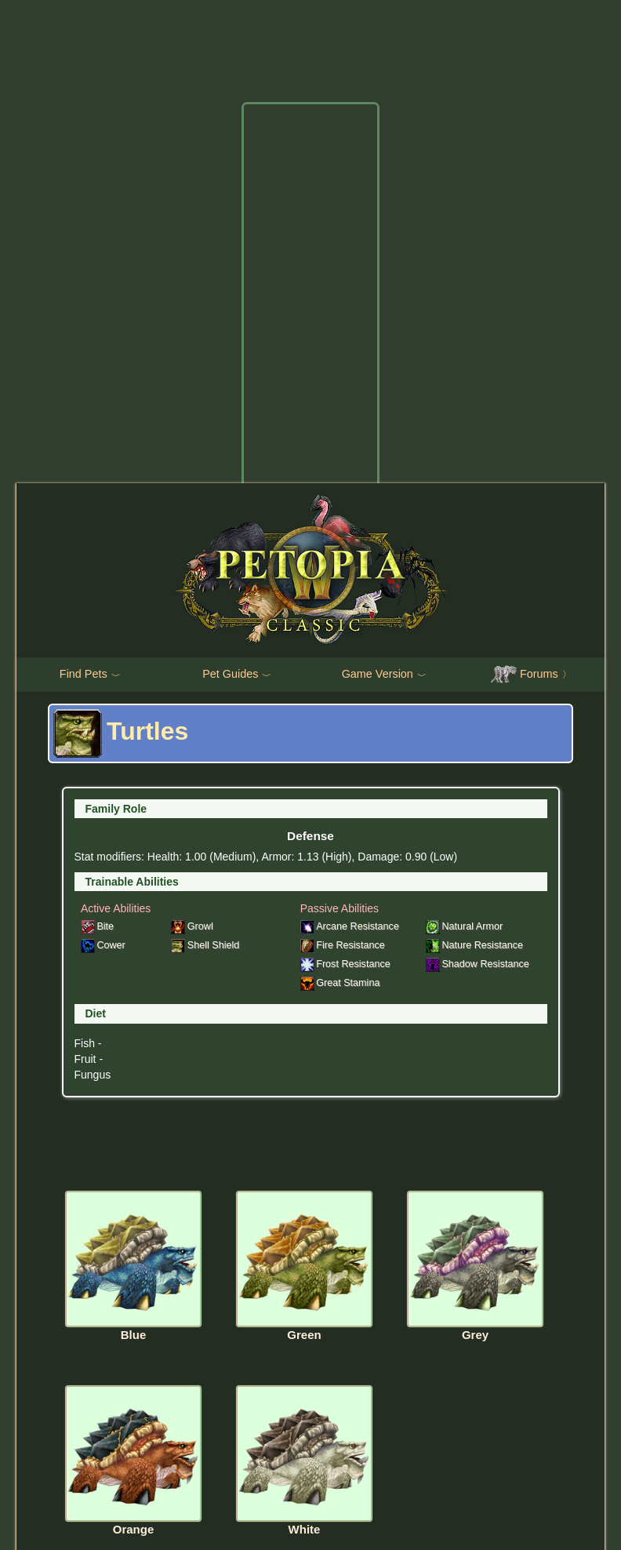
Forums (531, 674)
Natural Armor (464, 926)
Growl (191, 926)
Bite (97, 926)
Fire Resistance (342, 945)
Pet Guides (236, 675)
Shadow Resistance (477, 964)
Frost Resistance (345, 964)
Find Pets (90, 675)
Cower (103, 945)
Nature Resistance (474, 945)
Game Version (384, 675)
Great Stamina (340, 982)
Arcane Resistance (349, 926)
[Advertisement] (310, 343)
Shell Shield (205, 945)
